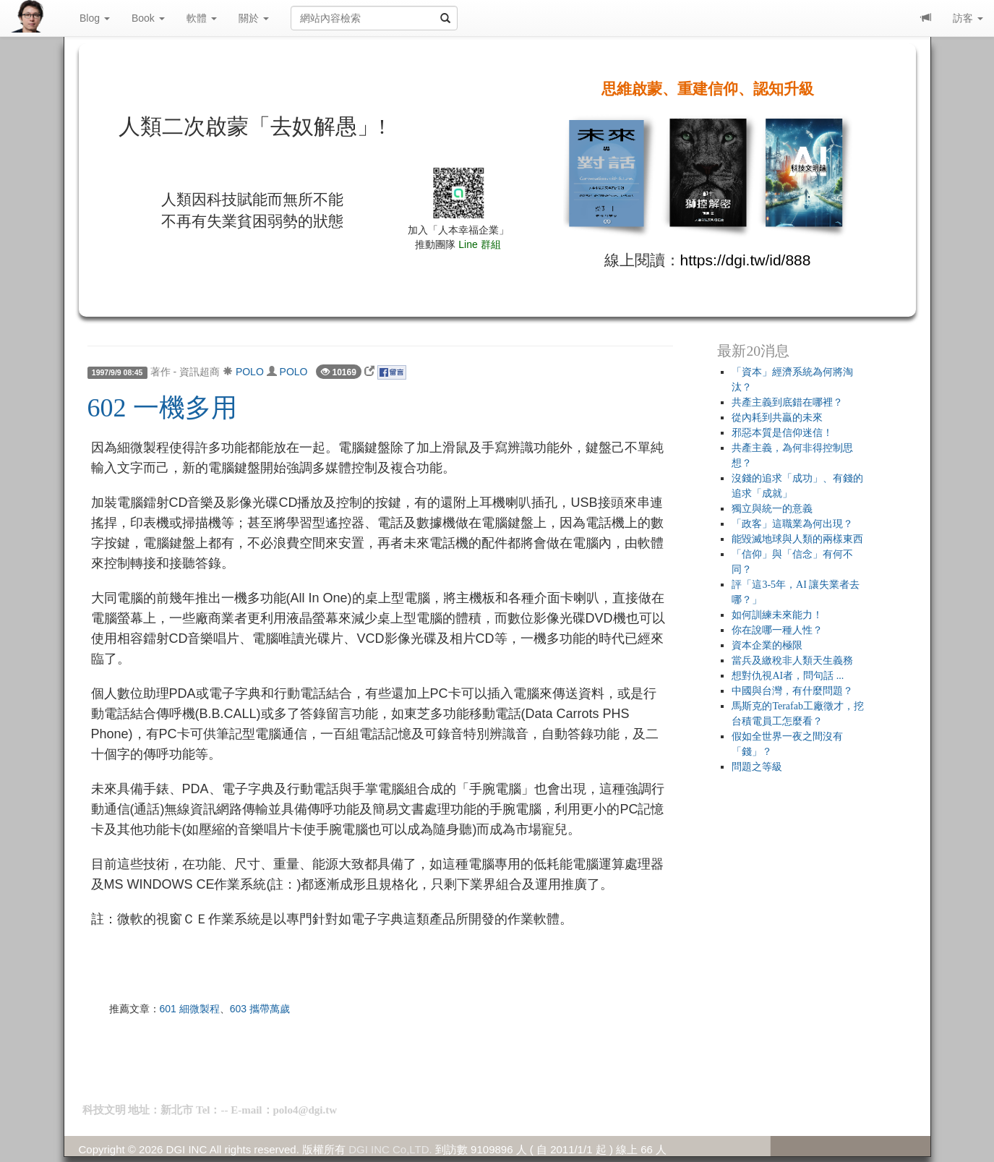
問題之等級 (757, 766)
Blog (95, 18)
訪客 (968, 18)
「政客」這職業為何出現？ (792, 523)
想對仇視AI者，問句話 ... (788, 675)
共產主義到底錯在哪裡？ (787, 402)
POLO (250, 371)
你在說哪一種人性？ (777, 630)
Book (148, 18)
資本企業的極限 (767, 645)
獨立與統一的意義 (772, 508)
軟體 (202, 18)
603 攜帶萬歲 (260, 1008)
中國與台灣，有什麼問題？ (792, 690)
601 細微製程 (190, 1008)
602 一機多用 (162, 407)
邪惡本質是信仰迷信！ (782, 432)
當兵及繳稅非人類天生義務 (792, 660)
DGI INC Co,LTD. (390, 1149)
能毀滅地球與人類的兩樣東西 (797, 539)
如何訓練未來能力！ (777, 615)
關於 (254, 18)
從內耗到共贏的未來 (777, 417)
